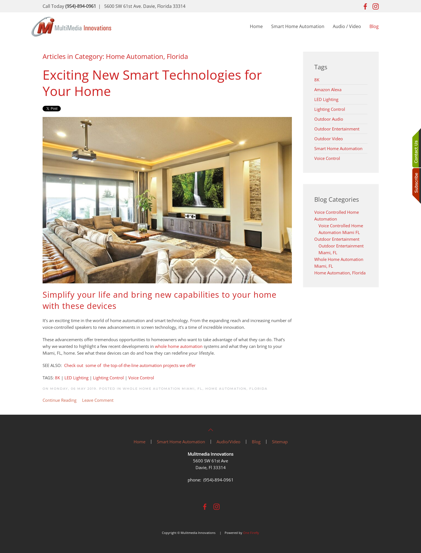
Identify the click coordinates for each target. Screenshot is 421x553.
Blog (374, 26)
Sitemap (280, 441)
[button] (211, 430)
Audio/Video (228, 441)
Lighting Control (108, 377)
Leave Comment (97, 400)
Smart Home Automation (297, 26)
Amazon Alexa (327, 89)
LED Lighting (76, 377)
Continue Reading (59, 400)
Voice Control (141, 377)
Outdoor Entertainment (336, 129)
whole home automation (179, 346)
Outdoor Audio (328, 119)
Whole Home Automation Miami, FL (163, 389)
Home (256, 26)
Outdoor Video (328, 138)
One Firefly (251, 533)
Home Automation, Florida (236, 389)
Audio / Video (347, 26)
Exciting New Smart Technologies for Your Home (152, 83)
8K (57, 377)
